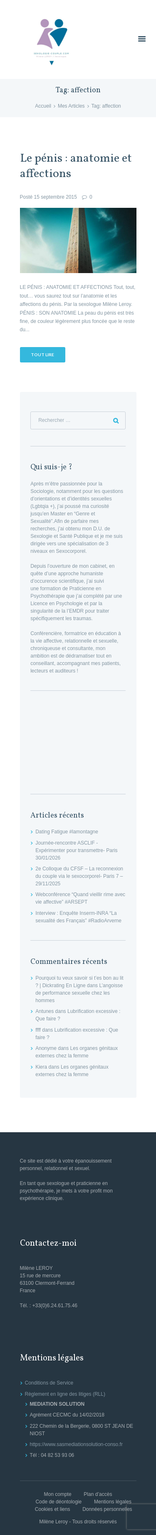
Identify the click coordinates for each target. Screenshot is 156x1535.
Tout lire (42, 354)
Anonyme (46, 1048)
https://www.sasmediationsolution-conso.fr (76, 1444)
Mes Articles (71, 106)
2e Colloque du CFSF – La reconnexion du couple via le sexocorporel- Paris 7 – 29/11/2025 (79, 876)
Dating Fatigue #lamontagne (66, 832)
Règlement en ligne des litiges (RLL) (65, 1394)
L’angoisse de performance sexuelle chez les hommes (79, 993)
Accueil (43, 106)
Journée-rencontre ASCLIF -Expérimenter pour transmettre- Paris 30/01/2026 (76, 850)
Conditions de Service (49, 1383)
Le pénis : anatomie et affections (76, 166)
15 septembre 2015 (55, 197)
